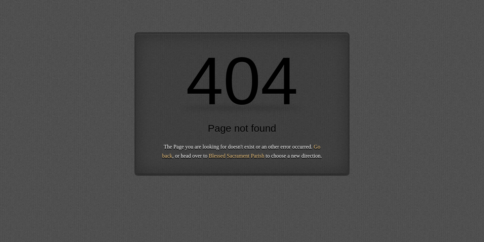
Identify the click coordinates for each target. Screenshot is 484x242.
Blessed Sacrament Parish (236, 156)
